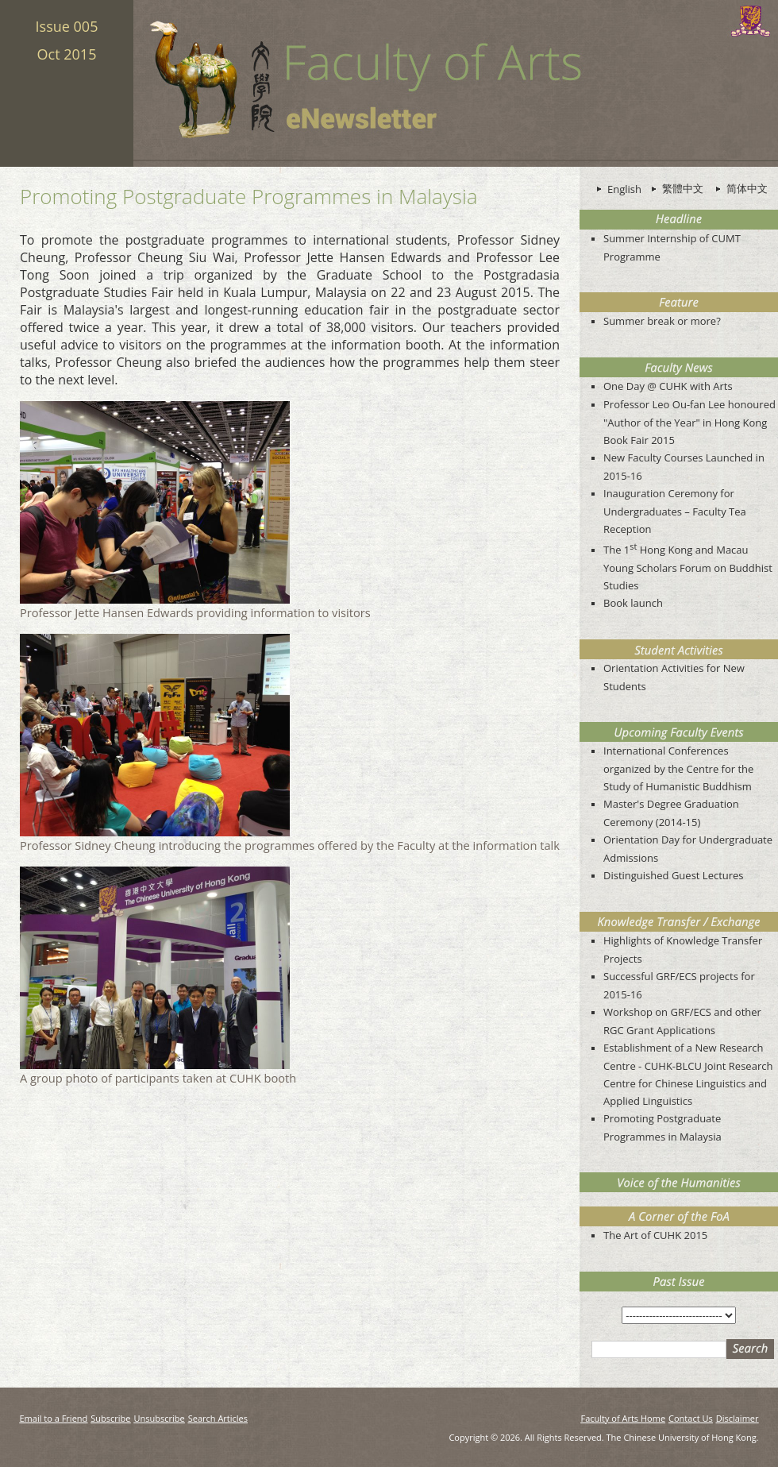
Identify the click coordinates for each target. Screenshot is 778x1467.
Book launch (633, 603)
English (624, 189)
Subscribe (110, 1418)
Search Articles (218, 1418)
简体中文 (747, 188)
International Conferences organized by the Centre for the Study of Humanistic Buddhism (678, 768)
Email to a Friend (54, 1418)
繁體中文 (682, 188)
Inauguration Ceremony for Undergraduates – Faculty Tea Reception (674, 511)
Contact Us (690, 1418)
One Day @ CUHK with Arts (668, 386)
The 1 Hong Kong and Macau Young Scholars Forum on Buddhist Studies (687, 567)
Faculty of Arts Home (622, 1418)
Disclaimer (737, 1418)
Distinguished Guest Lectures (673, 875)
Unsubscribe (159, 1418)
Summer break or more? (662, 321)
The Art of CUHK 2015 (655, 1235)
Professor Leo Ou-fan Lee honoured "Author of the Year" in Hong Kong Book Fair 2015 (689, 422)
